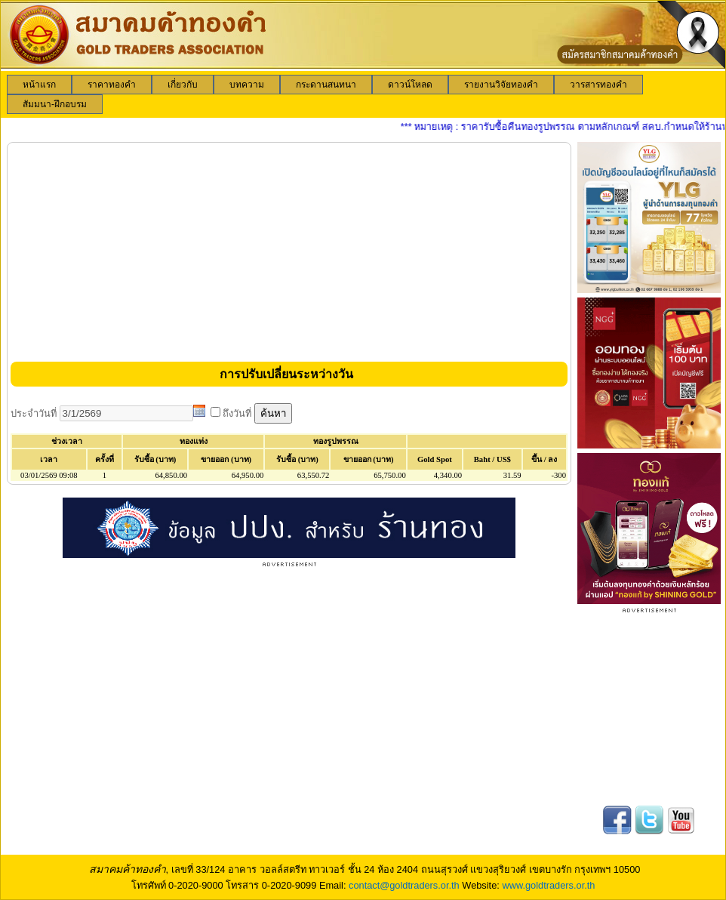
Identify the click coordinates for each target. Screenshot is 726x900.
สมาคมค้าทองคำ (127, 869)
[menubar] (363, 94)
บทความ (246, 84)
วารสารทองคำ (598, 84)
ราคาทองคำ (112, 84)
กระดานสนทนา (326, 84)
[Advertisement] (289, 251)
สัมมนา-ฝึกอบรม (55, 104)
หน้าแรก (39, 84)
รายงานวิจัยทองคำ (501, 84)
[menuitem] (39, 84)
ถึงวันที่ (238, 413)
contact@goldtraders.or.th (404, 885)
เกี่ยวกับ (183, 84)
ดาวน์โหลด (410, 84)
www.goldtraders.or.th (548, 885)
